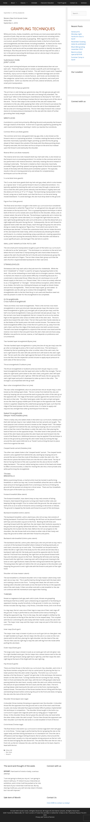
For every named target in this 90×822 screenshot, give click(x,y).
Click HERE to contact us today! (58, 803)
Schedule (34, 3)
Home (5, 3)
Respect (8, 754)
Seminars (84, 3)
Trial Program (61, 3)
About (15, 3)
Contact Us (73, 3)
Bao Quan (9, 752)
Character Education (47, 3)
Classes (25, 3)
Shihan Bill (9, 750)
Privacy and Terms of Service (45, 817)
